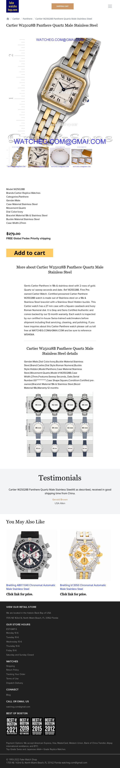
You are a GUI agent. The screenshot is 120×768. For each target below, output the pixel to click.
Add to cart (29, 253)
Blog (8, 695)
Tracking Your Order (15, 674)
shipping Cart (63, 6)
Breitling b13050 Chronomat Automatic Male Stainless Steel (83, 587)
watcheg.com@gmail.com (18, 706)
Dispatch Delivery (14, 683)
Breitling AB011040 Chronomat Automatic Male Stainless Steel (30, 587)
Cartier (16, 18)
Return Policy (12, 670)
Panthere (27, 18)
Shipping (10, 666)
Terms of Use (12, 678)
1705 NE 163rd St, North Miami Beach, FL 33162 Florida (32, 618)
